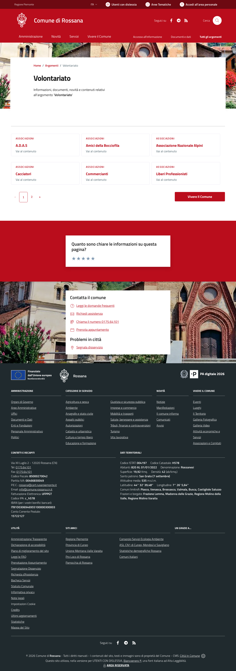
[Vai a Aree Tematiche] (158, 4)
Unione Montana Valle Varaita (84, 551)
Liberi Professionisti (171, 174)
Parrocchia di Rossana (79, 562)
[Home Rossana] (48, 20)
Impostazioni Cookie (23, 604)
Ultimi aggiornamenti (24, 615)
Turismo (115, 431)
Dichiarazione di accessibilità (28, 545)
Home (37, 65)
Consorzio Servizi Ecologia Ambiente (141, 539)
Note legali (17, 598)
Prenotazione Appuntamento (29, 562)
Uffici (14, 413)
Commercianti (97, 174)
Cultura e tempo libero (79, 437)
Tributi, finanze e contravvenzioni (130, 425)
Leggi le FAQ (18, 556)
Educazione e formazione (81, 443)
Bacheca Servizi (20, 580)
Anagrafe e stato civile (79, 413)
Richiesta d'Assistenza (24, 574)
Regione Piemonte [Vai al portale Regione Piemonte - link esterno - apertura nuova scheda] (24, 4)
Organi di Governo (22, 402)
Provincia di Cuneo (77, 545)
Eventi (197, 402)
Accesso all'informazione (147, 37)
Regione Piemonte (77, 539)
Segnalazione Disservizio (26, 568)
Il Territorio (199, 413)
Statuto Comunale (22, 586)
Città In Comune (190, 655)
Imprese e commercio (123, 407)
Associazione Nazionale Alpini (179, 145)
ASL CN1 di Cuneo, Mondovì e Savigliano (144, 545)
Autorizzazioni (74, 425)
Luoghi (197, 407)
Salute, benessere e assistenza (129, 419)
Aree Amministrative (23, 407)
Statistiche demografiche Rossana (140, 551)
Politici (15, 437)
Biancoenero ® (132, 660)
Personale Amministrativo (27, 431)
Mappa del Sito (20, 627)
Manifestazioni (165, 407)
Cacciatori (23, 174)
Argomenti (51, 65)
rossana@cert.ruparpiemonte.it (38, 485)
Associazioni (25, 138)
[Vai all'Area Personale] (198, 4)
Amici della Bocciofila (102, 145)
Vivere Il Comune (200, 196)
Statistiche (17, 621)
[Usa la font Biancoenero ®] (121, 4)
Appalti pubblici (75, 419)
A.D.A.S (21, 145)
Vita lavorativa (119, 437)
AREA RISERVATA (115, 665)
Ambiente (72, 407)
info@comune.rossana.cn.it (35, 489)
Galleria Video (201, 425)
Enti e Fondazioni (21, 425)
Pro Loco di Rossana (78, 556)
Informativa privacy (23, 592)
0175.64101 (23, 467)
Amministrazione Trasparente (29, 539)
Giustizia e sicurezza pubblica (127, 402)
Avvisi (160, 425)
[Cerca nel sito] (217, 20)
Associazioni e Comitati (207, 443)
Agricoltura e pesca (77, 402)
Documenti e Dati (21, 419)
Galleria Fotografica (205, 419)
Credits (15, 610)
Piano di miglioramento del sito (30, 551)
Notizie (161, 402)
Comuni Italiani (128, 556)
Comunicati (163, 419)
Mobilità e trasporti (121, 413)
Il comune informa (168, 413)
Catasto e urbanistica (78, 431)
